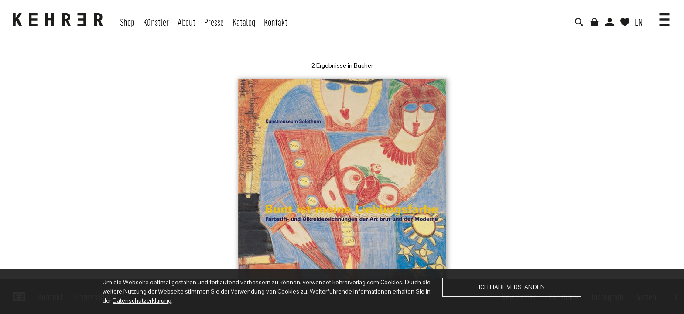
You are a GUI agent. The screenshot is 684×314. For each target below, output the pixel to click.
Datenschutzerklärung (142, 300)
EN (639, 22)
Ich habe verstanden (512, 287)
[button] (664, 16)
